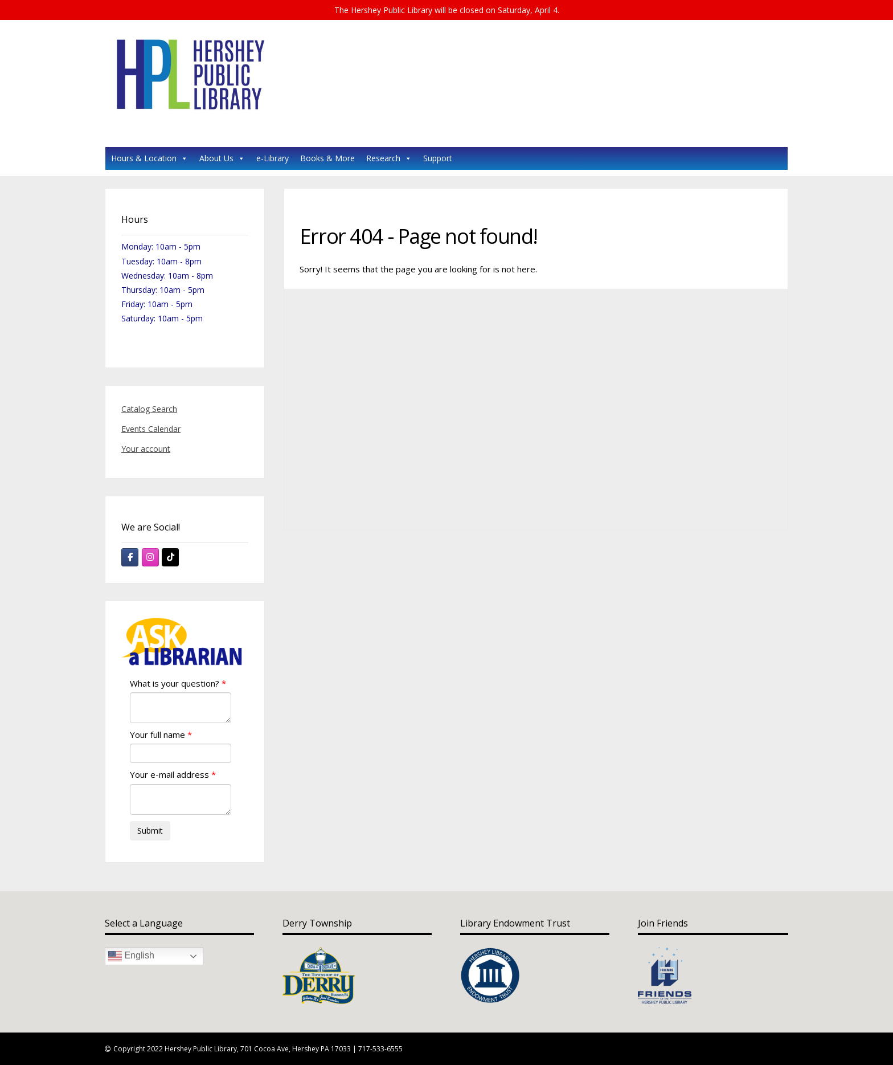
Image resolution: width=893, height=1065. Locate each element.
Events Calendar (151, 428)
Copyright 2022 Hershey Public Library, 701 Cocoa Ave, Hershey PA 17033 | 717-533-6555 (258, 1049)
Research (389, 158)
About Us (222, 158)
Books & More (327, 158)
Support (437, 158)
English (131, 956)
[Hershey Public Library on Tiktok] (170, 557)
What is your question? (174, 683)
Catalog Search (149, 408)
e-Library (272, 158)
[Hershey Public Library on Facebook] (129, 557)
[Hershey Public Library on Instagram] (150, 557)
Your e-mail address (169, 774)
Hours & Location (149, 158)
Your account (145, 448)
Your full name (157, 734)
